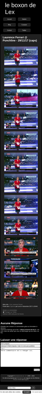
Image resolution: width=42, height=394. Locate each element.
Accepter (27, 392)
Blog (9, 25)
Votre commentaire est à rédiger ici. (20, 360)
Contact (9, 30)
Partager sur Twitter (11, 312)
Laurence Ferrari (18, 304)
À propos (24, 25)
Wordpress (20, 381)
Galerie (24, 19)
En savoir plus (37, 392)
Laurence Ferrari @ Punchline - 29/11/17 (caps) (20, 39)
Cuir (10, 304)
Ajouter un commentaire (10, 310)
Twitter (24, 30)
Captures (12, 306)
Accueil (9, 19)
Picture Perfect (17, 383)
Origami (26, 383)
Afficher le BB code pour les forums (13, 314)
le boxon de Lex (19, 379)
